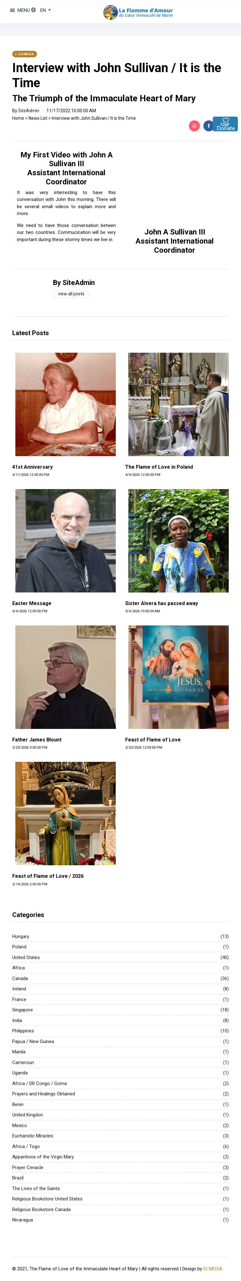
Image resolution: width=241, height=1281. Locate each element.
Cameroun (23, 1062)
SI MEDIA (212, 1269)
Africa (18, 968)
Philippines (23, 1031)
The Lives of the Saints (36, 1188)
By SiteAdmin (74, 283)
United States (26, 957)
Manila (18, 1052)
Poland (19, 947)
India (17, 1020)
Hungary (20, 936)
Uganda (20, 1073)
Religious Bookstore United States (47, 1199)
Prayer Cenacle (27, 1167)
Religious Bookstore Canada (41, 1209)
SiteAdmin (28, 110)
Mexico (19, 1125)
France (19, 999)
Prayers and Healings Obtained (43, 1094)
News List (38, 118)
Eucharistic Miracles (32, 1136)
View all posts (71, 293)
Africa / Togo (26, 1146)
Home (18, 118)
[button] (41, 10)
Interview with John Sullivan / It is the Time (94, 118)
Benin (18, 1104)
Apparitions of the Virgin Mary (43, 1157)
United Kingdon (27, 1115)
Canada (20, 978)
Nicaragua (22, 1220)
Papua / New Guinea (33, 1041)
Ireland (19, 989)
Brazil (18, 1178)
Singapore (22, 1010)
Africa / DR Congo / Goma (39, 1083)
